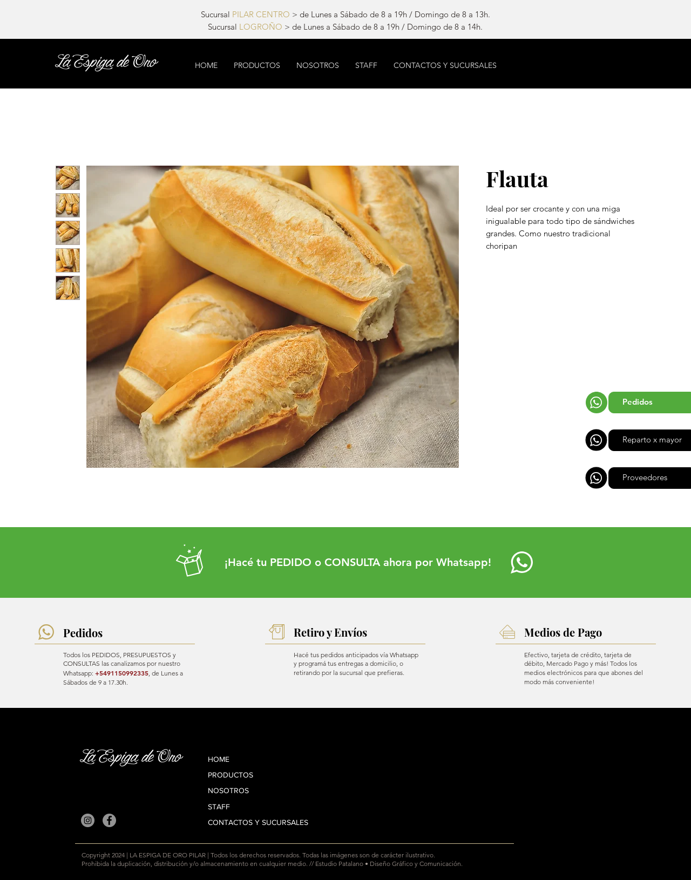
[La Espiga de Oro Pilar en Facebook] (109, 820)
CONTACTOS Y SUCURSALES (258, 822)
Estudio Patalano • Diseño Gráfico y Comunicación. (389, 863)
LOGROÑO (260, 27)
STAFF (219, 806)
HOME (218, 759)
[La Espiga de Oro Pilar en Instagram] (87, 820)
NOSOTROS (228, 790)
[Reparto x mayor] (649, 440)
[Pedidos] (649, 402)
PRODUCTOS (230, 774)
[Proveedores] (649, 478)
